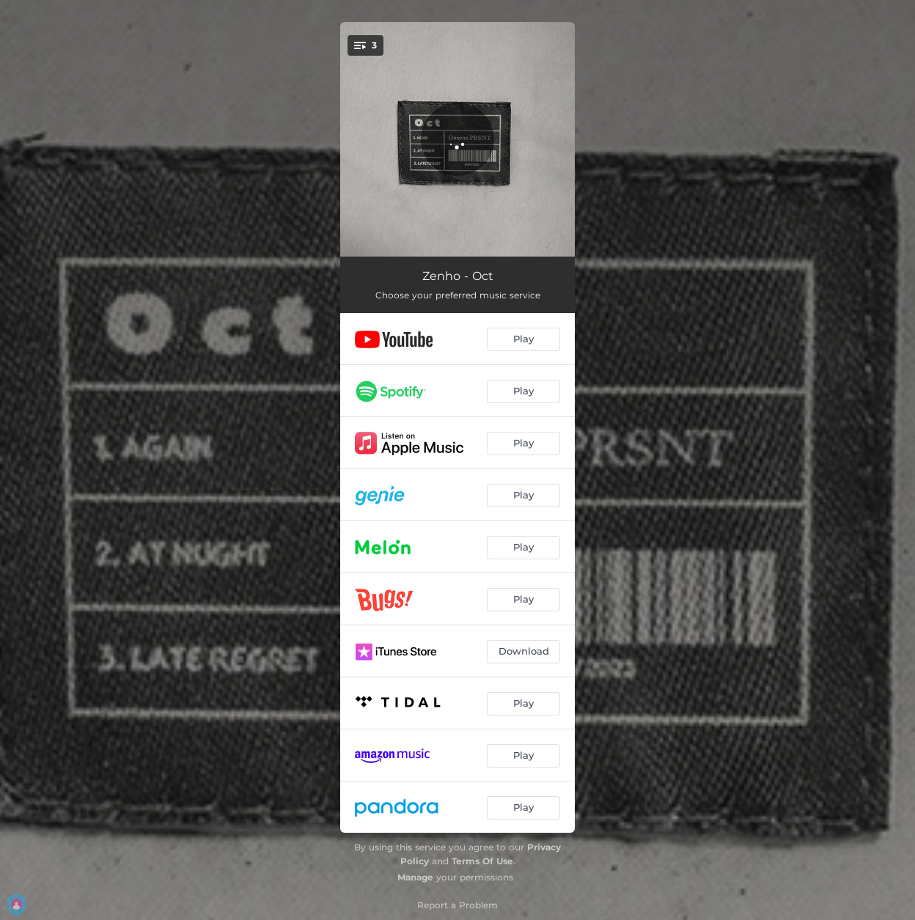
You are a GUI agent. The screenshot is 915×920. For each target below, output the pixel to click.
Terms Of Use (482, 860)
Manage (415, 877)
